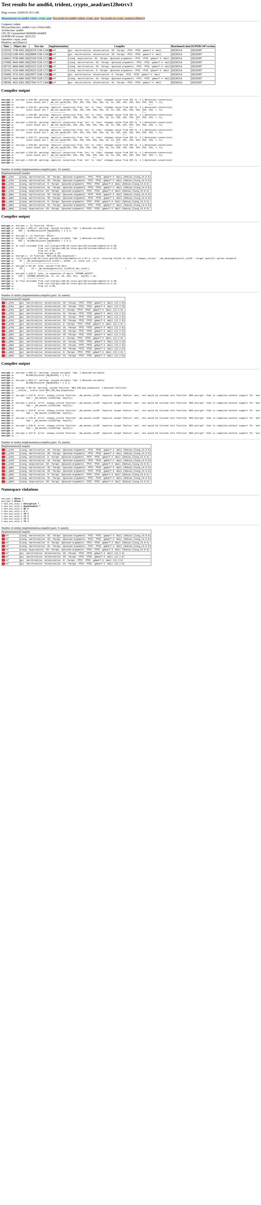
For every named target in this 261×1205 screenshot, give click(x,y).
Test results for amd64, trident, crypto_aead (76, 18)
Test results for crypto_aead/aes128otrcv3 (122, 18)
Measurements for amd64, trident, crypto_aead (27, 18)
